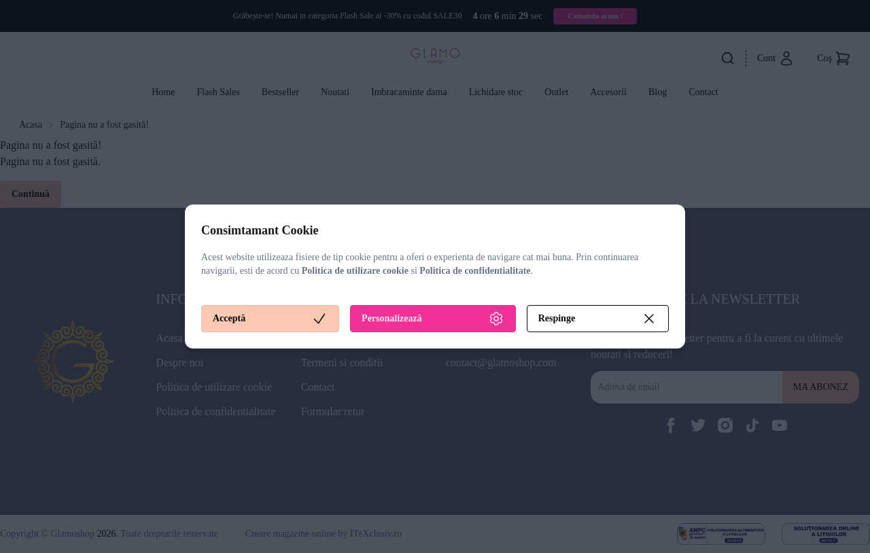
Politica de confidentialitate (474, 271)
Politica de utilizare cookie (355, 271)
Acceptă (270, 318)
